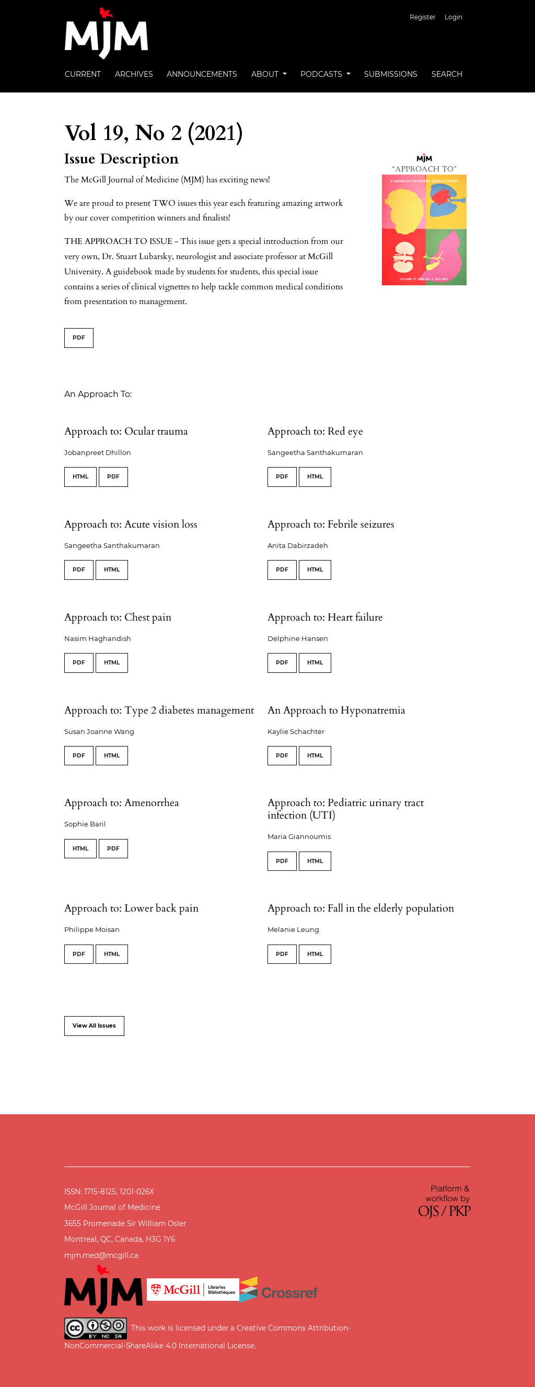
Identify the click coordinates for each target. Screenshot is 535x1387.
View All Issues (94, 1025)
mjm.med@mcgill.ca (101, 1255)
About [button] (266, 74)
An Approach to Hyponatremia (336, 710)
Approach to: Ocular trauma (126, 431)
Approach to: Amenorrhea (121, 803)
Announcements (202, 74)
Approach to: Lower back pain (131, 908)
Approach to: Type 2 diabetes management (159, 710)
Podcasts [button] (322, 74)
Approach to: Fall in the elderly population (361, 908)
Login (453, 17)
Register (423, 17)
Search (447, 74)
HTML (80, 476)
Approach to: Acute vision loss (130, 524)
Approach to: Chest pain (117, 617)
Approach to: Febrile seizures (331, 524)
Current (83, 74)
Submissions (390, 74)
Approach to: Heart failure (325, 617)
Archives (134, 74)
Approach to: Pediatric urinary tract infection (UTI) (346, 809)
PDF (79, 337)
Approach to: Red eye (315, 431)
